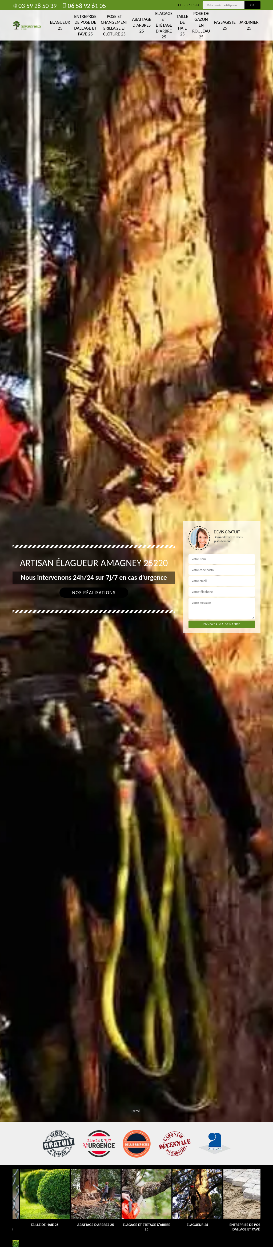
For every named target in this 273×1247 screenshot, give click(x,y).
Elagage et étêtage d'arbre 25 (163, 25)
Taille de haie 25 (182, 25)
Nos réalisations (93, 593)
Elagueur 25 (60, 25)
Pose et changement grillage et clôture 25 (114, 25)
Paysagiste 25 (225, 25)
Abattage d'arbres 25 (141, 25)
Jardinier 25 (249, 25)
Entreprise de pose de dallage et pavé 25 (85, 25)
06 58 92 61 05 (84, 6)
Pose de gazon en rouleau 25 (201, 25)
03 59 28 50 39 (35, 6)
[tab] (136, 623)
